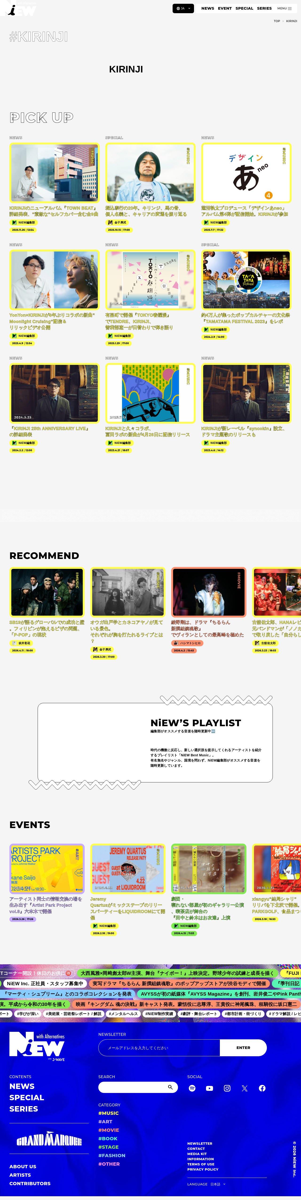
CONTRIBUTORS (30, 1183)
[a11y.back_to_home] (19, 10)
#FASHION (111, 1155)
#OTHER (109, 1164)
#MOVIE (108, 1130)
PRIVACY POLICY (202, 1169)
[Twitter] (244, 1089)
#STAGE (108, 1147)
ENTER (243, 1047)
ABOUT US (22, 1166)
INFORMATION (200, 1159)
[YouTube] (209, 1089)
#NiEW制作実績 (163, 1014)
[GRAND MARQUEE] (49, 1138)
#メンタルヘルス (127, 1014)
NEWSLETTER (112, 1034)
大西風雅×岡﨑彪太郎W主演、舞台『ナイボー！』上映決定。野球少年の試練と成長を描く (184, 973)
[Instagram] (227, 1089)
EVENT (225, 8)
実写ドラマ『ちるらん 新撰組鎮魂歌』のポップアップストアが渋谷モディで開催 (184, 983)
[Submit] (171, 1087)
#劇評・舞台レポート (202, 1014)
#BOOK (107, 1138)
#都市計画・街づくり (247, 1014)
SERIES (264, 8)
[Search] (138, 1087)
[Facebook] (262, 1089)
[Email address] (159, 1047)
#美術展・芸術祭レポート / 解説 (77, 1014)
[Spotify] (192, 1089)
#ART (105, 1121)
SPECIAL (244, 8)
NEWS (208, 8)
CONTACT (196, 1149)
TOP (277, 21)
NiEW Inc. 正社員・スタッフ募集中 (50, 983)
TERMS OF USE (200, 1164)
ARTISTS (20, 1175)
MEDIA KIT (197, 1154)
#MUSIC (108, 1113)
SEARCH (106, 1077)
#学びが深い (31, 1014)
